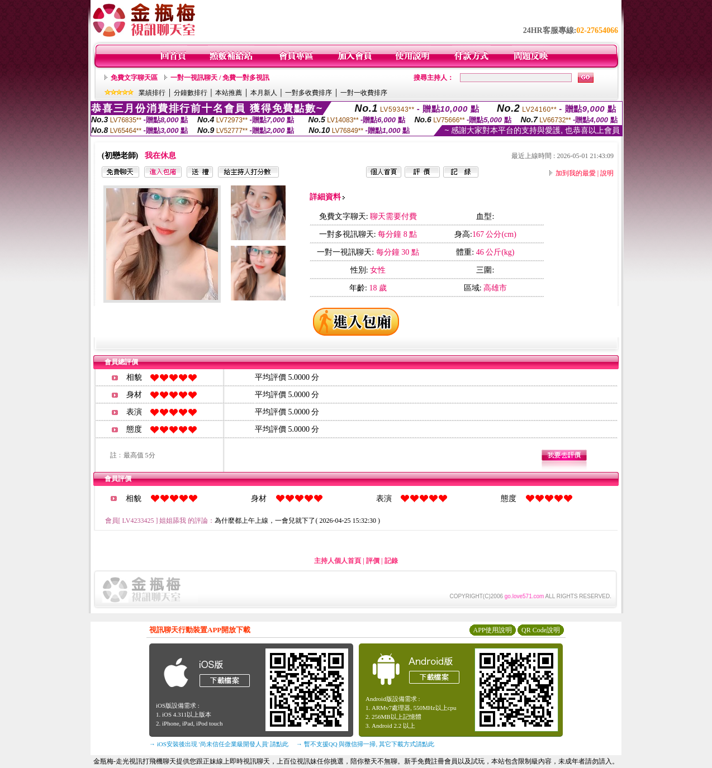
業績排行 (152, 93)
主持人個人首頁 (337, 561)
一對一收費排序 (363, 93)
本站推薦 (228, 93)
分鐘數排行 (190, 93)
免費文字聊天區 (134, 78)
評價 (372, 561)
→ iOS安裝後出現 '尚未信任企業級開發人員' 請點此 (218, 744)
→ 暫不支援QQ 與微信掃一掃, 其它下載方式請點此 (365, 744)
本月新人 (263, 93)
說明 (607, 173)
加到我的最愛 (576, 173)
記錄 (391, 561)
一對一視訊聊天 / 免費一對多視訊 (219, 78)
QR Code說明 (540, 630)
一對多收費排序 (308, 93)
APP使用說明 (492, 630)
